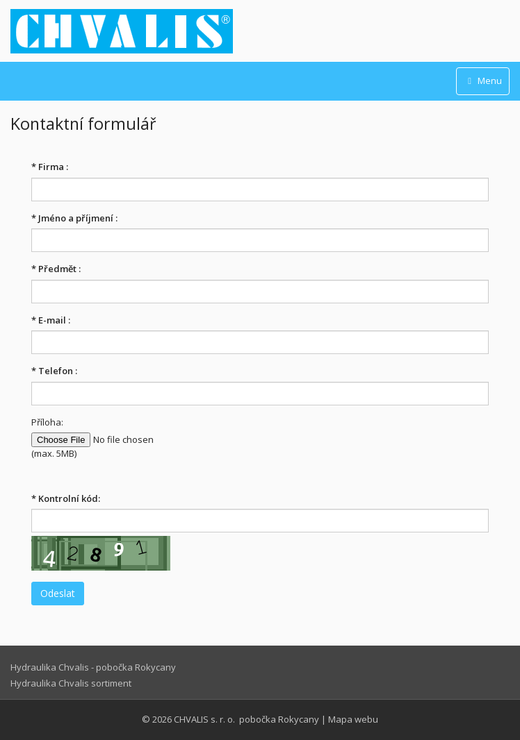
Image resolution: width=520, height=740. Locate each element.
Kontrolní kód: (65, 498)
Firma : (49, 166)
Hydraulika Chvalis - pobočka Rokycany (93, 667)
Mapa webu (353, 719)
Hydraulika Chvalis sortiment (70, 683)
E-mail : (50, 320)
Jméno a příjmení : (74, 218)
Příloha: (47, 422)
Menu (483, 80)
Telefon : (54, 370)
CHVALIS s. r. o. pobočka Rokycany (246, 719)
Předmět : (56, 268)
